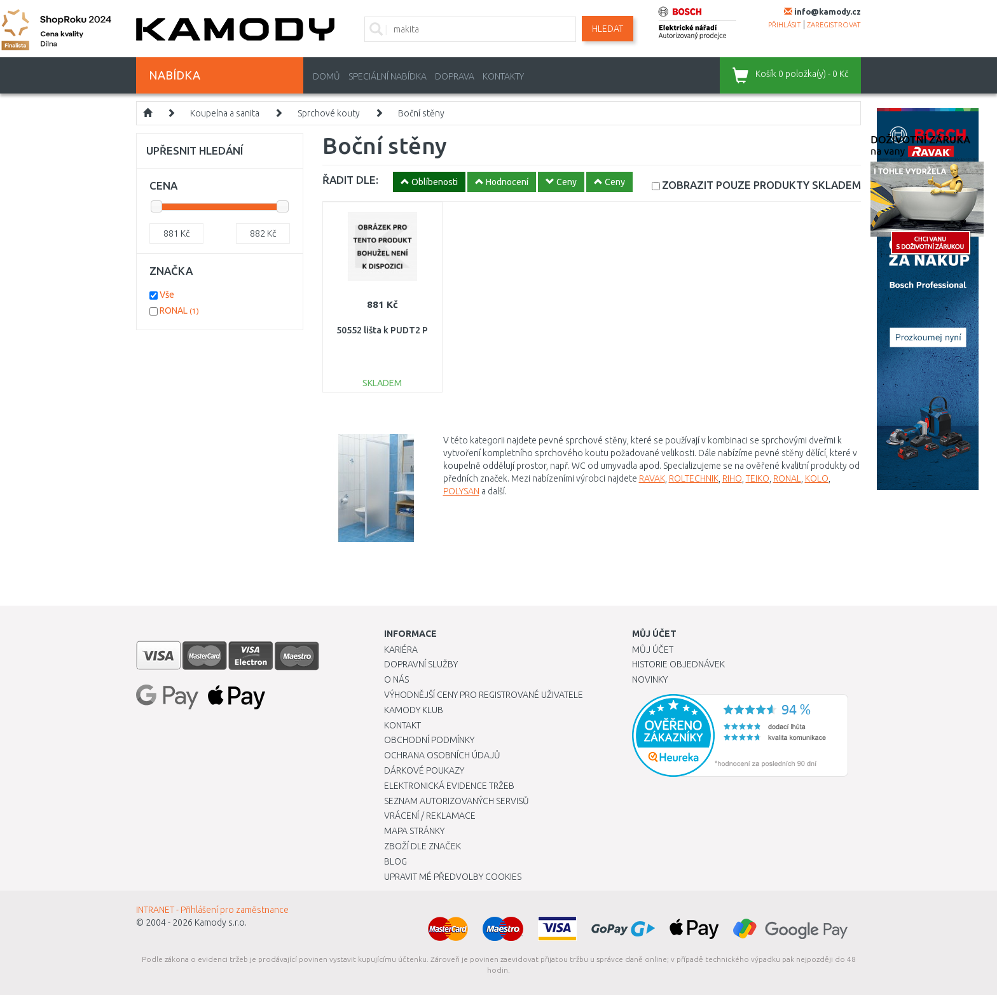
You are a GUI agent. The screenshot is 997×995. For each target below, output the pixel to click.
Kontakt (402, 725)
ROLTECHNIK (694, 478)
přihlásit (784, 25)
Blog (395, 861)
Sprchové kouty (329, 113)
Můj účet (652, 649)
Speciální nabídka (387, 76)
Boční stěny (421, 113)
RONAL (787, 478)
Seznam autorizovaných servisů (456, 801)
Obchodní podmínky (429, 740)
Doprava (454, 76)
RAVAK (652, 478)
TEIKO (757, 478)
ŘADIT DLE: (350, 180)
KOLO (817, 478)
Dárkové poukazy (424, 770)
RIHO (732, 478)
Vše (167, 294)
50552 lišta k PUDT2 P (382, 330)
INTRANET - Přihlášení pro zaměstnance (212, 910)
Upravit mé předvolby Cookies (452, 877)
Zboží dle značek (422, 846)
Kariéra (401, 649)
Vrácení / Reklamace (430, 816)
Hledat (607, 29)
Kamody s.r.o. (221, 922)
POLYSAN (461, 491)
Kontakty (503, 76)
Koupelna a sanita (224, 113)
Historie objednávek (678, 664)
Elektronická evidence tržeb (449, 786)
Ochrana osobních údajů (442, 755)
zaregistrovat (834, 25)
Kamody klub (413, 710)
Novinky (650, 679)
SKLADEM (761, 185)
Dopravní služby (421, 664)
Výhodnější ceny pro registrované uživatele (483, 695)
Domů (326, 76)
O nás (396, 679)
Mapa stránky (414, 831)
